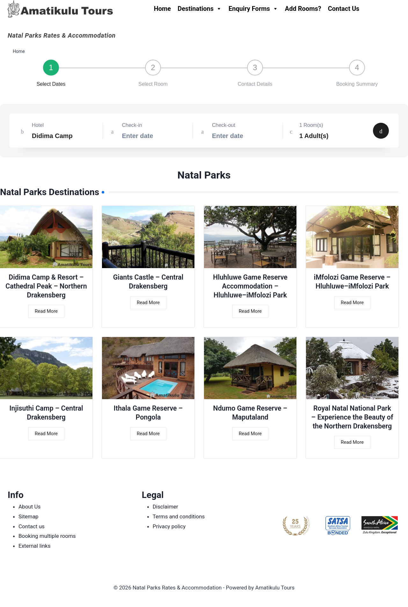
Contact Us (344, 8)
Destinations (200, 8)
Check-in (132, 125)
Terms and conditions (179, 516)
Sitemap (28, 516)
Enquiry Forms (253, 8)
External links (34, 546)
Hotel (38, 125)
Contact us (31, 526)
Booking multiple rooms (47, 536)
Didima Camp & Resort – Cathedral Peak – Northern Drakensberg (46, 286)
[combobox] (56, 131)
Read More (46, 312)
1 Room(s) (311, 125)
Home (162, 8)
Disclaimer (165, 506)
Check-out (223, 125)
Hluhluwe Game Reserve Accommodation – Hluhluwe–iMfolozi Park (250, 286)
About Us (29, 506)
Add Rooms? (303, 8)
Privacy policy (169, 526)
